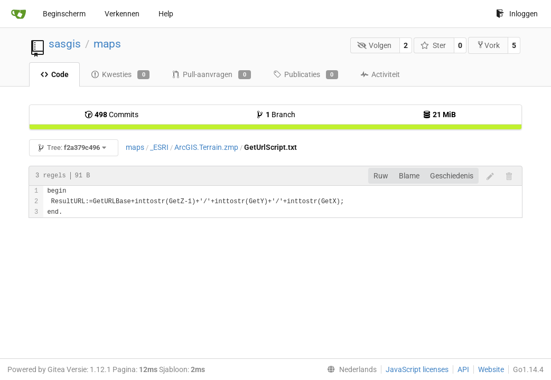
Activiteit (380, 74)
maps (107, 43)
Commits (111, 114)
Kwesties (120, 75)
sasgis (65, 43)
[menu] (350, 369)
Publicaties (305, 75)
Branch (275, 114)
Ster (433, 45)
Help (165, 14)
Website (491, 369)
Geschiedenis (451, 176)
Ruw (380, 176)
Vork (488, 45)
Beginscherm (64, 14)
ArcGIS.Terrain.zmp (206, 147)
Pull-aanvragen (211, 75)
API (463, 369)
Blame (409, 176)
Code (54, 74)
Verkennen (122, 14)
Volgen (374, 45)
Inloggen (517, 14)
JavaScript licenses (417, 369)
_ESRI (159, 147)
